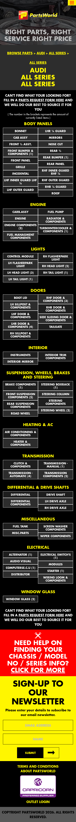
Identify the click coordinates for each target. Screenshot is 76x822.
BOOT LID (20, 298)
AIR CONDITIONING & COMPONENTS (20, 433)
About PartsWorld (38, 771)
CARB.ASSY (20, 212)
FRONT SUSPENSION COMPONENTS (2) (20, 395)
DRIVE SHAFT (55, 494)
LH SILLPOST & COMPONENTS (20, 305)
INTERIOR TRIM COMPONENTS (55, 356)
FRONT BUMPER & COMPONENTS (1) (20, 152)
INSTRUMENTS (20, 355)
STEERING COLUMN (55, 394)
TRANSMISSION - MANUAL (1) (56, 464)
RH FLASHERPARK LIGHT (55, 257)
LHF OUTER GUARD (20, 190)
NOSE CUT (55, 144)
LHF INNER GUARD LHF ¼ (20, 181)
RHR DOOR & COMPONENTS (56, 308)
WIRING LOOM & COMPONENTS (55, 578)
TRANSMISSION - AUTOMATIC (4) (21, 474)
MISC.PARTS (20, 533)
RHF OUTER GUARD (55, 180)
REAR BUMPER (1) (55, 157)
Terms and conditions (38, 766)
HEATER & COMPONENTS (20, 443)
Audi (41, 53)
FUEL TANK (20, 526)
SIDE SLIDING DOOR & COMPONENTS (56, 318)
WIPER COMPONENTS (55, 536)
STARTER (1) (55, 571)
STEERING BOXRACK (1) (55, 385)
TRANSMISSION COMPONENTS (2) (55, 474)
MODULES (56, 564)
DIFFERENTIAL (20, 494)
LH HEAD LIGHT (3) (20, 272)
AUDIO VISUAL (20, 561)
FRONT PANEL (20, 160)
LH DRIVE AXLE (55, 501)
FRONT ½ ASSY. (20, 144)
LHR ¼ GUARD (55, 131)
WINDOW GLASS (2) (20, 599)
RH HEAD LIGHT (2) (55, 266)
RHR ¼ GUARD (55, 187)
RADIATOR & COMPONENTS (56, 219)
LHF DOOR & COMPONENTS (20, 315)
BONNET (20, 131)
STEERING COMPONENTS (56, 402)
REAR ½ (55, 151)
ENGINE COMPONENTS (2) (20, 226)
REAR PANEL (55, 164)
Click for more (38, 670)
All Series (57, 53)
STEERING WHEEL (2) (55, 410)
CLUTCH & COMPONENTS (20, 464)
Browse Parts (20, 53)
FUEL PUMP (56, 212)
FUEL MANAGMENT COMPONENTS (20, 236)
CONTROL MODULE (20, 256)
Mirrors (55, 137)
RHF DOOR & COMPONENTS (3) (55, 299)
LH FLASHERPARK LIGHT (20, 264)
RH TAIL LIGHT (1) (55, 272)
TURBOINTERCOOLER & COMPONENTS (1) (56, 229)
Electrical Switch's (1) (56, 556)
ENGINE (20, 218)
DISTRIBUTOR (20, 574)
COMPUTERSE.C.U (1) (20, 568)
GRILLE (20, 167)
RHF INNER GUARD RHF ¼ (55, 171)
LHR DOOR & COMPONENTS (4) (20, 325)
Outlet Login (38, 802)
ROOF (56, 193)
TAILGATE (55, 327)
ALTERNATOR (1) (20, 554)
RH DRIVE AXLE (55, 508)
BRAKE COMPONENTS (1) (20, 385)
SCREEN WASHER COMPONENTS (55, 527)
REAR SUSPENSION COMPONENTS (20, 405)
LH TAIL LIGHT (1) (21, 279)
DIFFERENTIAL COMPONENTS (20, 502)
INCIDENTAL (20, 173)
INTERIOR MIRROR (20, 361)
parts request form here (41, 100)
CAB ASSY (20, 137)
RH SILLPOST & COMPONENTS (20, 334)
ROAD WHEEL (20, 413)
